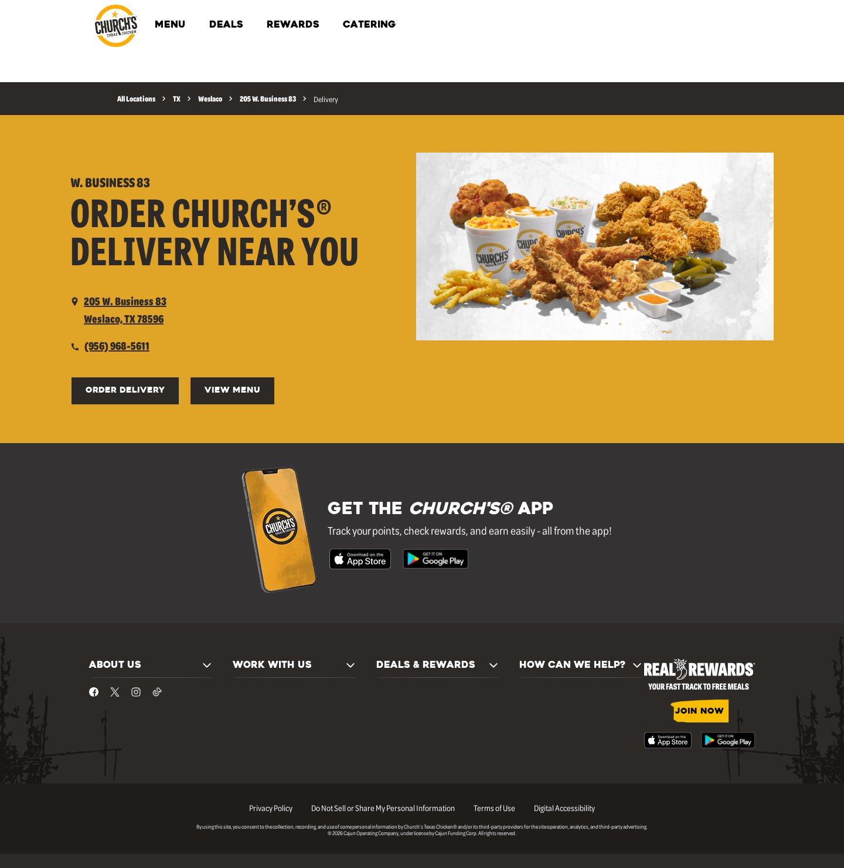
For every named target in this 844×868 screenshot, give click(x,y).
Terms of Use (494, 807)
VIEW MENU (232, 390)
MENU (170, 25)
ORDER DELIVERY (125, 390)
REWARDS (293, 25)
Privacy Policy (270, 807)
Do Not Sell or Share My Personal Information (383, 807)
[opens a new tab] (118, 309)
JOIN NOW (699, 711)
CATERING (369, 25)
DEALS (226, 25)
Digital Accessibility (564, 807)
